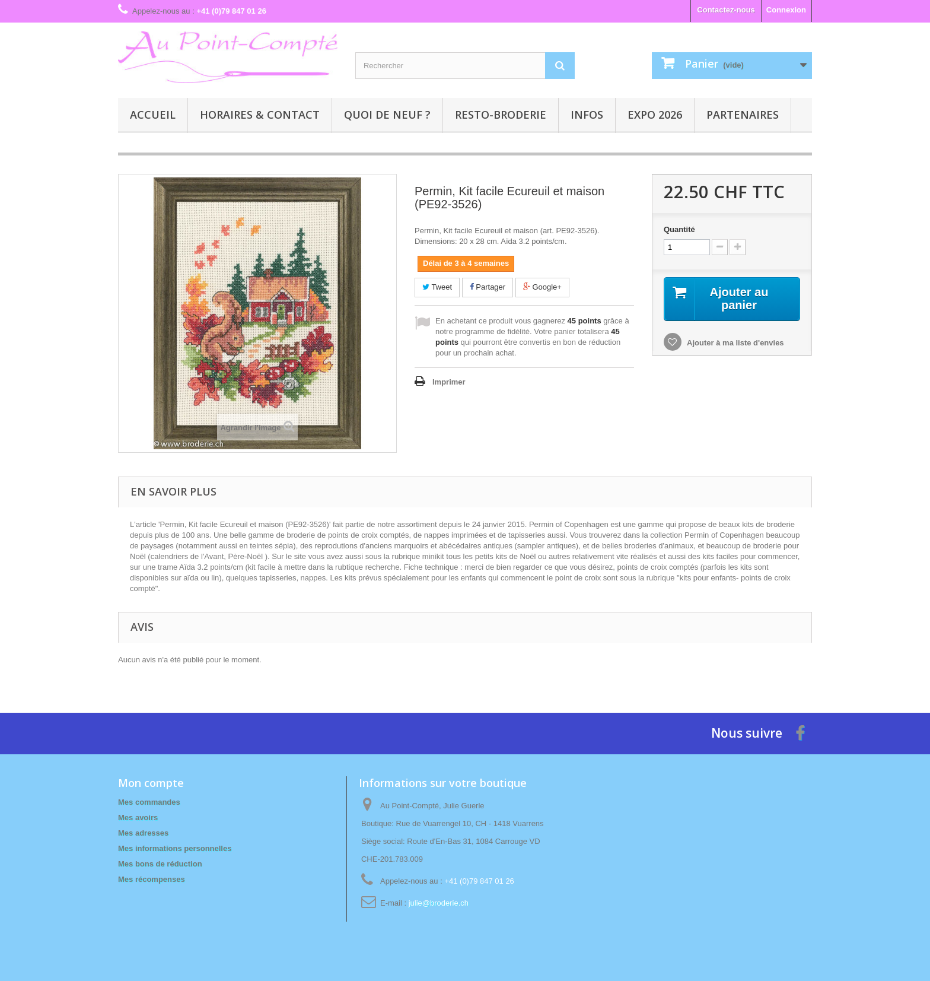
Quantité (679, 229)
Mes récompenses (151, 879)
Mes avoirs (138, 817)
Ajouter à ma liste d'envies (734, 342)
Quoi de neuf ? (387, 114)
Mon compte (151, 783)
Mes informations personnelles (174, 848)
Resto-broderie (500, 114)
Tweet (437, 286)
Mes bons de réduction (160, 863)
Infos (587, 114)
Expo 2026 (655, 114)
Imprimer (449, 381)
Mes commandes (149, 802)
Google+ (542, 286)
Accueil (153, 114)
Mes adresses (143, 832)
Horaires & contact (260, 114)
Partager (487, 286)
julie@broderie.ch (439, 903)
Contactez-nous (726, 9)
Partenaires (742, 114)
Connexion (786, 9)
